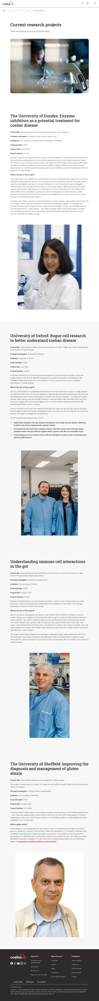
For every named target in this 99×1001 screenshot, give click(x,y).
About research (25, 10)
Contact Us (55, 972)
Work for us (35, 971)
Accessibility (41, 982)
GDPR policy (30, 982)
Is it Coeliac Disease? (58, 976)
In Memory (75, 964)
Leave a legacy (76, 960)
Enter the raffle (76, 972)
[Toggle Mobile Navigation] (94, 3)
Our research (13, 10)
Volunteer (54, 960)
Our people (34, 966)
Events (53, 964)
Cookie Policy (18, 982)
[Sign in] (87, 3)
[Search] (83, 3)
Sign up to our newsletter (39, 975)
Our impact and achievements (36, 961)
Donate (74, 976)
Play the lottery (76, 968)
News (53, 968)
